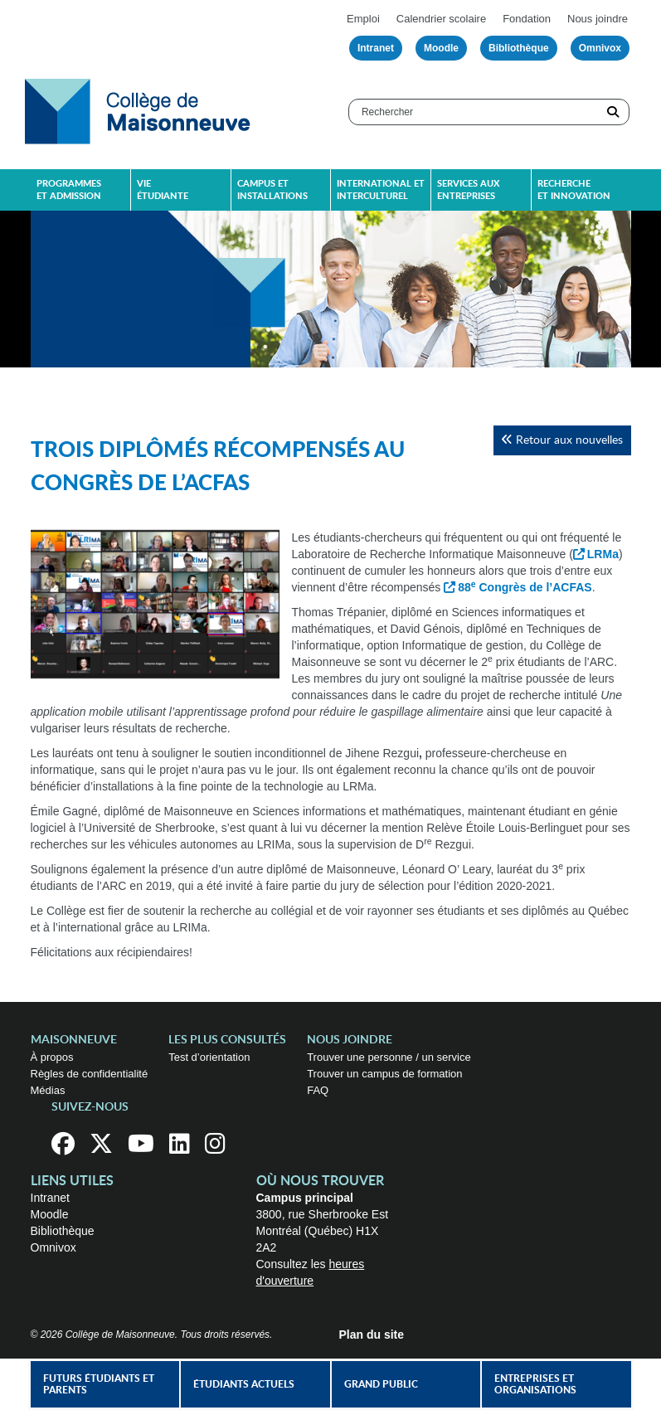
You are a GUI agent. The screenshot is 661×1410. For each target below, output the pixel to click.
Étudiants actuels (243, 1384)
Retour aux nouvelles (562, 440)
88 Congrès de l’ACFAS (524, 587)
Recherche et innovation (573, 190)
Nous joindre (597, 18)
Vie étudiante (162, 190)
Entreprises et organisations (535, 1384)
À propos (52, 1057)
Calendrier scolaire (441, 18)
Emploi (363, 18)
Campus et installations (272, 190)
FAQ (317, 1090)
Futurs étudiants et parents (98, 1384)
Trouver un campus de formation (384, 1073)
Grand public (381, 1384)
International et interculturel (381, 190)
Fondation (527, 18)
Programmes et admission (68, 190)
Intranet (375, 48)
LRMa (603, 554)
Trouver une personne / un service (389, 1057)
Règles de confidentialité (89, 1073)
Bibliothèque (518, 48)
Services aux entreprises (468, 190)
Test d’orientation (209, 1057)
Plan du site (372, 1334)
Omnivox (600, 48)
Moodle (441, 48)
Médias (48, 1090)
